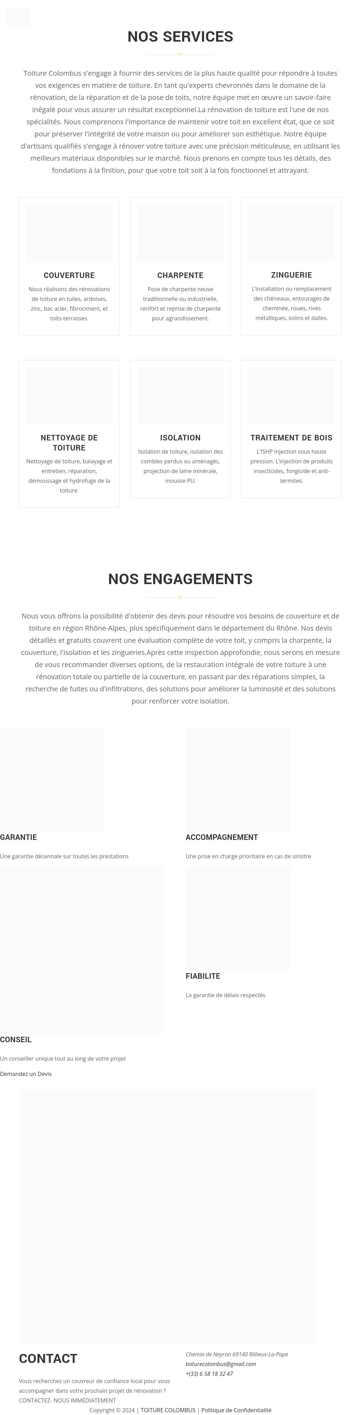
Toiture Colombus (82, 11)
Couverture (69, 275)
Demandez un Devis (26, 1074)
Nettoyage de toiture (69, 443)
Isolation (180, 438)
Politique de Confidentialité (237, 1410)
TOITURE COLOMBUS (168, 1410)
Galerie (314, 19)
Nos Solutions (265, 19)
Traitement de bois (292, 438)
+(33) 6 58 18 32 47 (209, 1374)
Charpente (180, 275)
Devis (347, 19)
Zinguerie (291, 275)
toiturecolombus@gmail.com (221, 1364)
